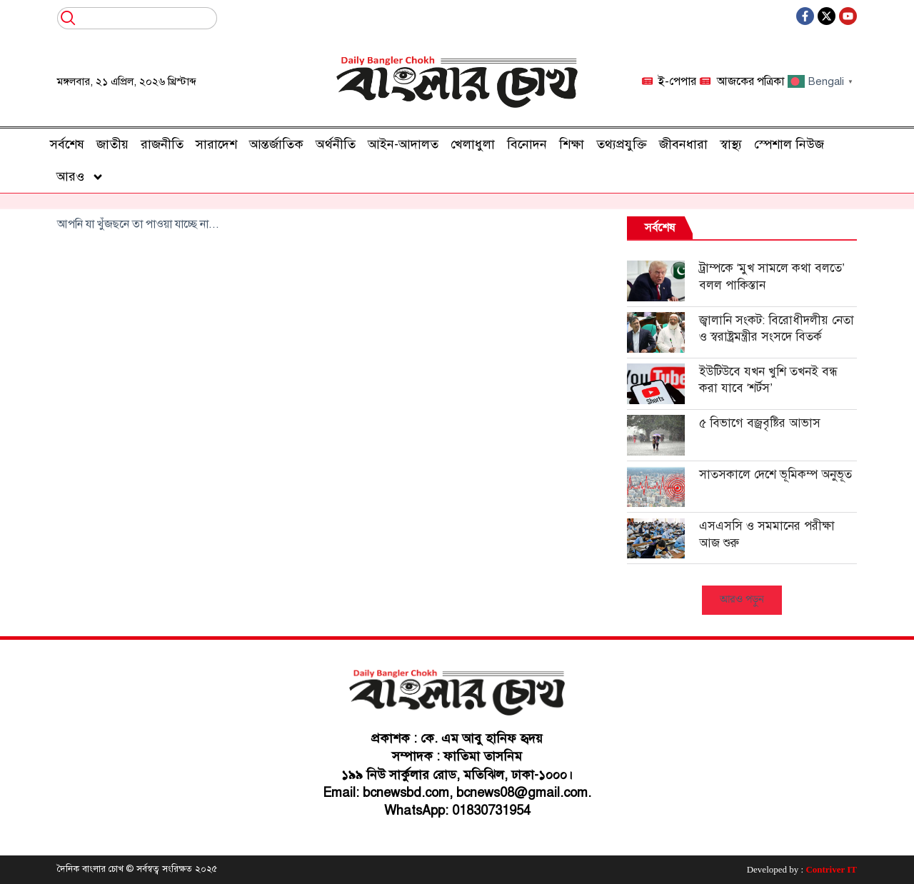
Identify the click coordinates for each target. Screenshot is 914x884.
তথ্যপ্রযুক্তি (621, 144)
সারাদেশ (216, 144)
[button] (742, 600)
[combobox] (137, 18)
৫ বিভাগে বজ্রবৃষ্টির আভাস (759, 423)
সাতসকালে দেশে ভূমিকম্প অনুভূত (775, 474)
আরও (80, 177)
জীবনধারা (683, 144)
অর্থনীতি (336, 144)
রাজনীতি (162, 144)
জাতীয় (112, 144)
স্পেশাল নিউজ (789, 144)
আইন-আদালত (403, 144)
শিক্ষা (571, 144)
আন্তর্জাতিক (276, 144)
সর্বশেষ (67, 144)
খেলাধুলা (473, 144)
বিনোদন (527, 144)
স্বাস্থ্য (731, 144)
